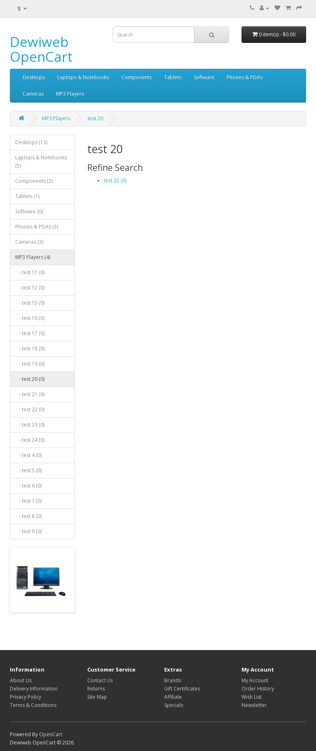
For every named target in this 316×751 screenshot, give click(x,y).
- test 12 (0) (29, 287)
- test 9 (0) (28, 531)
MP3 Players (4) (32, 257)
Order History (258, 688)
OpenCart (50, 734)
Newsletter (254, 705)
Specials (173, 705)
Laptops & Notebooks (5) (41, 161)
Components (136, 77)
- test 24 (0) (29, 439)
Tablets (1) (27, 196)
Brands (172, 680)
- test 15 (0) (29, 302)
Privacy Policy (25, 696)
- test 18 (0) (29, 348)
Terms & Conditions (33, 705)
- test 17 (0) (29, 333)
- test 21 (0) (29, 394)
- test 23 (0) (29, 424)
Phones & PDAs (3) (36, 226)
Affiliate (173, 696)
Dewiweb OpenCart (41, 49)
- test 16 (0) (29, 318)
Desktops (34, 77)
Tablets (172, 77)
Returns (96, 688)
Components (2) (34, 180)
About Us (21, 680)
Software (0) (29, 211)
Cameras (33, 93)
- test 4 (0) (28, 455)
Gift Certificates (182, 688)
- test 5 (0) (28, 470)
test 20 (95, 118)
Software (204, 77)
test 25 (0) (115, 180)
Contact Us (100, 680)
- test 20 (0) (29, 379)
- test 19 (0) (29, 363)
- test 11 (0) (29, 272)
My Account (255, 680)
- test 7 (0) (28, 500)
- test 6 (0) (28, 485)
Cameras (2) (29, 241)
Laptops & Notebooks (83, 77)
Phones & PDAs (245, 77)
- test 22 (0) (29, 409)
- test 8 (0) (28, 516)
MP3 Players (70, 93)
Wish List (252, 696)
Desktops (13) (31, 142)
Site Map (97, 696)
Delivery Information (34, 688)
